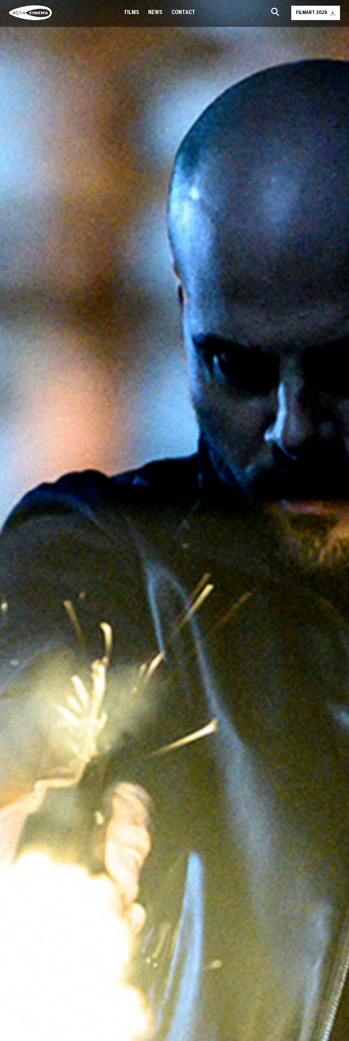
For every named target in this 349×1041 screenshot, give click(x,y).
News (155, 12)
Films (132, 12)
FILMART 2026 (315, 12)
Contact (183, 12)
